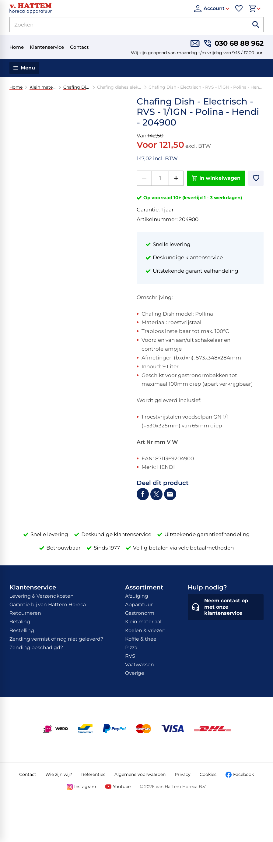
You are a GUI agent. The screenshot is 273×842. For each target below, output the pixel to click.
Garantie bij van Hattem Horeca (47, 604)
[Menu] (24, 68)
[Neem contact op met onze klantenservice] (226, 607)
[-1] (144, 178)
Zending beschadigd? (36, 647)
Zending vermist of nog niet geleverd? (56, 639)
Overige (134, 673)
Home (16, 87)
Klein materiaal (42, 87)
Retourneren (25, 613)
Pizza (131, 647)
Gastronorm (139, 613)
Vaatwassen (139, 664)
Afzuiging (136, 596)
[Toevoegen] (256, 178)
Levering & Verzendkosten (41, 596)
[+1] (176, 178)
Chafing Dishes (76, 87)
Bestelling (21, 630)
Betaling (19, 621)
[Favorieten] (239, 8)
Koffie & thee (140, 639)
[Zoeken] (122, 24)
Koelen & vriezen (145, 630)
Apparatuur (139, 604)
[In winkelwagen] (216, 178)
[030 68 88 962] (234, 43)
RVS (130, 656)
